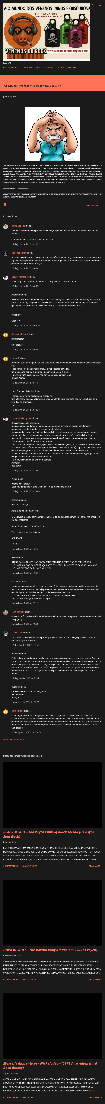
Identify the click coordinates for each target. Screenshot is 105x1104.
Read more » (95, 866)
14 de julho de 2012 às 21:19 (25, 678)
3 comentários (28, 979)
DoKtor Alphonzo (19, 277)
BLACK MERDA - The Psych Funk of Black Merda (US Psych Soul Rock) (48, 834)
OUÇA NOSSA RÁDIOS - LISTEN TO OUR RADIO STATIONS (50, 67)
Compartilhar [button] (91, 205)
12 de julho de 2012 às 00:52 (25, 645)
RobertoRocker (18, 253)
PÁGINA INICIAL (10, 67)
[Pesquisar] (93, 5)
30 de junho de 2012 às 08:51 (25, 349)
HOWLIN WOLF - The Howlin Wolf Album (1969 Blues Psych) (50, 950)
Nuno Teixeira (17, 611)
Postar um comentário (13, 739)
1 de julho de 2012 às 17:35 (24, 549)
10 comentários (28, 866)
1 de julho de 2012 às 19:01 (24, 573)
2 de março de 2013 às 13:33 (25, 702)
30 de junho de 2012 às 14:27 (25, 409)
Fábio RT (15, 358)
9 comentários (28, 1097)
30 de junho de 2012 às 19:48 (25, 491)
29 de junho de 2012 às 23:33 (25, 244)
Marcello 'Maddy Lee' (21, 418)
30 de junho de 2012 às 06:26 (25, 325)
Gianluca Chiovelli (19, 334)
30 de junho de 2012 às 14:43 (25, 470)
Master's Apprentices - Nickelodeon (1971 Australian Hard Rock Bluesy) (50, 1065)
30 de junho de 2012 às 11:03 (25, 382)
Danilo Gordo (17, 632)
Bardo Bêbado (18, 226)
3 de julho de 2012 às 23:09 (24, 624)
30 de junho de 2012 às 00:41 (25, 268)
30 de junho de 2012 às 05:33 (25, 286)
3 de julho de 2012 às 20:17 (24, 603)
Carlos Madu (17, 711)
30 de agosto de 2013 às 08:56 (26, 732)
